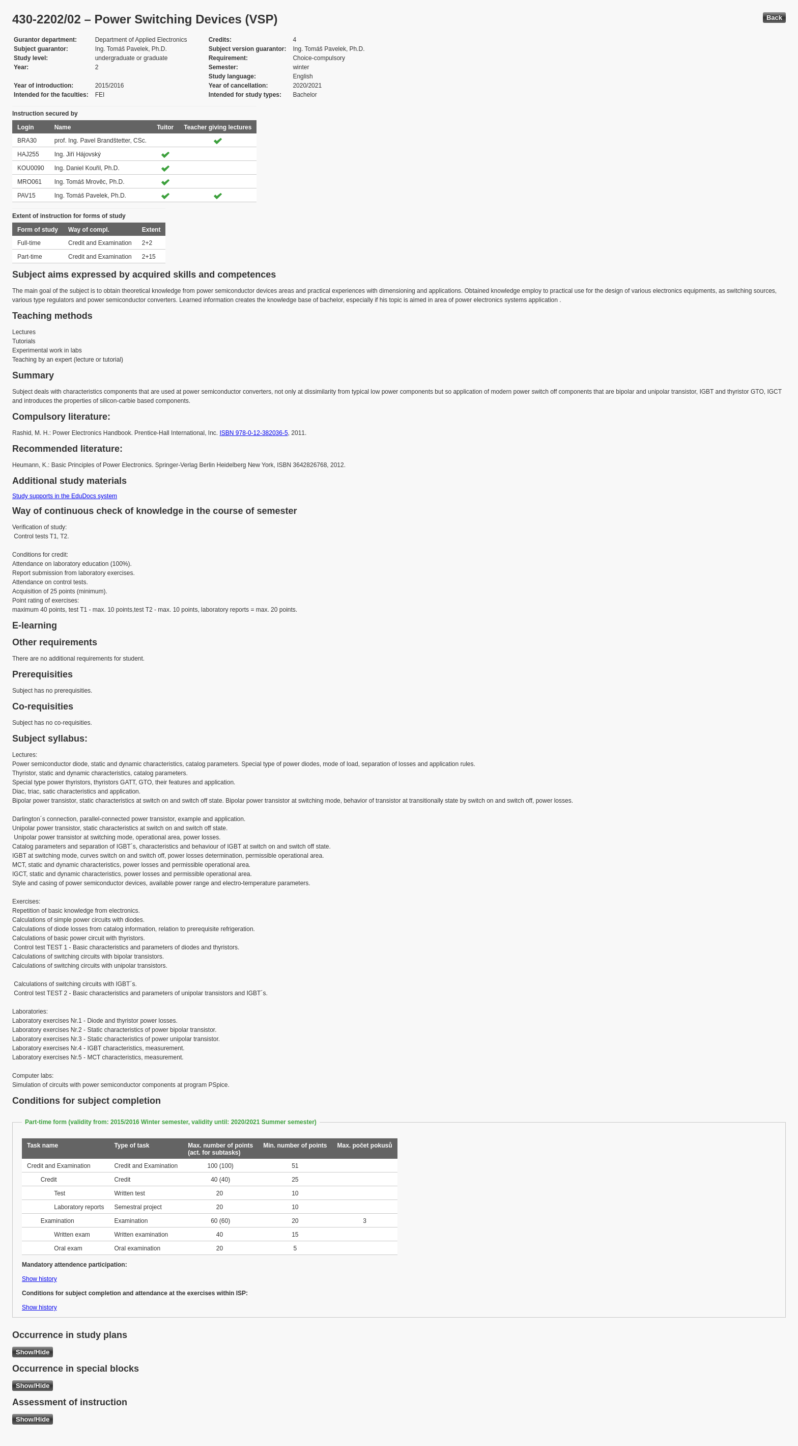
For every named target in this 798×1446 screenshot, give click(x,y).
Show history (39, 1279)
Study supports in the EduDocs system (64, 496)
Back (774, 17)
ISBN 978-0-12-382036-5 (254, 432)
